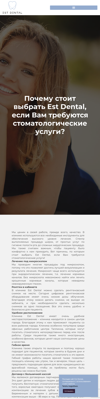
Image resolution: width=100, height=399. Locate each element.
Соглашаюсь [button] (68, 391)
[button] (73, 7)
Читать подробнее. (70, 386)
